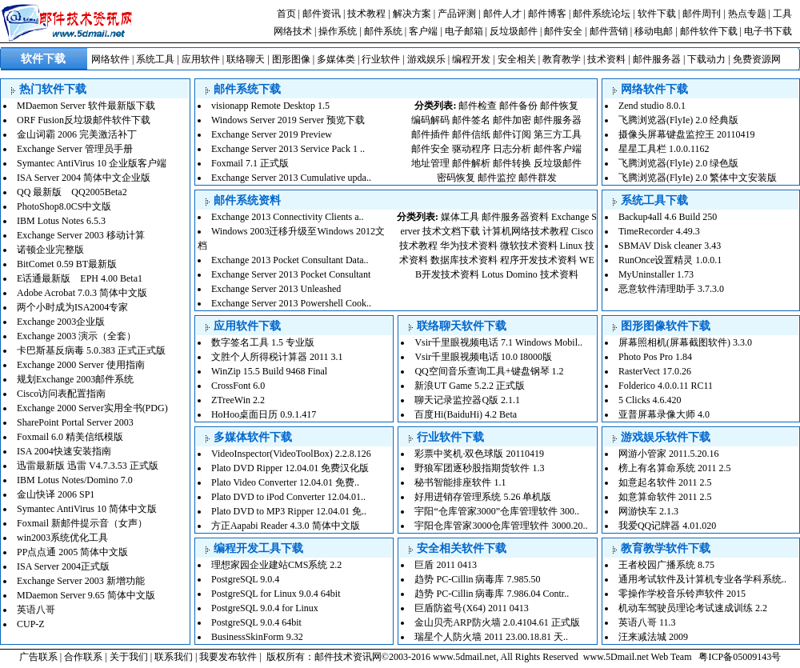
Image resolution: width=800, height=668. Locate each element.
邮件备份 (518, 105)
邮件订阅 (512, 134)
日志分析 (512, 148)
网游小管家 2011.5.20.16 (668, 453)
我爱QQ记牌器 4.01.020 (667, 525)
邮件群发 (537, 177)
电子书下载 (768, 31)
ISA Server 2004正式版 (63, 566)
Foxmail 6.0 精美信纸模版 (70, 436)
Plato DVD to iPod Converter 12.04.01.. (288, 496)
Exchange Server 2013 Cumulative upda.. (291, 177)
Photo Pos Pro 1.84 (655, 356)
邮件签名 (471, 120)
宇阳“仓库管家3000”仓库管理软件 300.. (496, 511)
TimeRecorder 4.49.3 (659, 231)
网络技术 (293, 31)
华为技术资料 (469, 245)
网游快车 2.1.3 (648, 511)
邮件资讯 (321, 13)
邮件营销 (609, 31)
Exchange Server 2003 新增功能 (81, 580)
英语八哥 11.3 (647, 622)
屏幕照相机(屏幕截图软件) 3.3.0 (685, 342)
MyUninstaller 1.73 (656, 274)
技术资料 (606, 59)
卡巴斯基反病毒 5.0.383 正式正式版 (91, 350)
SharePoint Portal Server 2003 (75, 422)
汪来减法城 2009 (653, 636)
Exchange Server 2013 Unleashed (276, 288)
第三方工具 (558, 134)
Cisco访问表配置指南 (61, 393)
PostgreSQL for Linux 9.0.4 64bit (276, 593)
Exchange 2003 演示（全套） (76, 336)
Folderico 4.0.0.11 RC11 (665, 385)
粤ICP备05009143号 (739, 656)
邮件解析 (471, 163)
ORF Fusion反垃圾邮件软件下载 (83, 120)
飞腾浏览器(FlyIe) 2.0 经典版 (678, 120)
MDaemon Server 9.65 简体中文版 (86, 595)
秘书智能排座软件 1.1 (460, 482)
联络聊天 (245, 59)
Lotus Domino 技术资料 (530, 274)
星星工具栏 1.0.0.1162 (664, 148)
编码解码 (430, 120)
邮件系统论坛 (601, 13)
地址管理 (430, 163)
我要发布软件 (228, 656)
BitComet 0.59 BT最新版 (67, 264)
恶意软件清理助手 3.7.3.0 (671, 288)
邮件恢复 (559, 105)
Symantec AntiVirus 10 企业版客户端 (91, 163)
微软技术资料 (529, 245)
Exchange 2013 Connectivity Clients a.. (287, 216)
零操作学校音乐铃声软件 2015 (682, 593)
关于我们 (129, 656)
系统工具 (155, 59)
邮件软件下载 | (712, 31)
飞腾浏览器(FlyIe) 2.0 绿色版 (678, 163)
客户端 (423, 31)
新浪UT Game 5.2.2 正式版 (469, 385)
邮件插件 (430, 134)
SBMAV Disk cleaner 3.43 (669, 245)
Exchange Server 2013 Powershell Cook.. (291, 303)
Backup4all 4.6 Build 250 (667, 216)
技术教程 (366, 13)
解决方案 (412, 13)
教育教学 (561, 59)
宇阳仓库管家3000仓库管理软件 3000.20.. (500, 525)
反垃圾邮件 (514, 31)
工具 (782, 13)
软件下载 (657, 13)
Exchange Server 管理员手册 (75, 148)
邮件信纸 (471, 134)
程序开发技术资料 (538, 260)
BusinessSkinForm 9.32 (257, 636)
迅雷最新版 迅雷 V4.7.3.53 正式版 (87, 465)
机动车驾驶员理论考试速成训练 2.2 (692, 608)
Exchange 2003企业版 (61, 321)
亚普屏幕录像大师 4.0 (664, 414)
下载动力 (706, 59)
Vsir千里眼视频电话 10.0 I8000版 (483, 356)
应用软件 (201, 59)
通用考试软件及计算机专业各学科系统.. (702, 579)
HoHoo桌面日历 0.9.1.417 (263, 414)
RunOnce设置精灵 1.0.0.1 (670, 260)
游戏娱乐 (426, 59)
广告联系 (38, 656)
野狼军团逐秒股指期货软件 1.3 (479, 468)
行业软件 (381, 59)
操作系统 (337, 31)
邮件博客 (547, 13)
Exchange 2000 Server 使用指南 (81, 364)
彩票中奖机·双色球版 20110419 (479, 453)
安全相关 (517, 59)
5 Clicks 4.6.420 (650, 400)
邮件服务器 (657, 59)
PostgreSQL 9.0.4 (245, 579)
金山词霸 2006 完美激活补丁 (77, 134)
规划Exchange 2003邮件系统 (75, 379)
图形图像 (291, 59)
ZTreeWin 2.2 (238, 400)
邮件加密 (512, 120)
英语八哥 (36, 609)
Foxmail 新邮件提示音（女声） (82, 523)
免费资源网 (757, 59)
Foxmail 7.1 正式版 (250, 163)
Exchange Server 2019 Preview (271, 134)
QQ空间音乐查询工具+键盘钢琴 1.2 (488, 371)
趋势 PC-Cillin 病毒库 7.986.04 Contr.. (491, 593)
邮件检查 (477, 105)
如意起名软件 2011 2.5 (665, 482)
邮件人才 (502, 13)
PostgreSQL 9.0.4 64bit (256, 622)
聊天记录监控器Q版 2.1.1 (467, 400)
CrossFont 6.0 (238, 385)
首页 (286, 13)
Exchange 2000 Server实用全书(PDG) (92, 408)
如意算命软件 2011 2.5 (665, 496)
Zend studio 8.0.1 (652, 105)
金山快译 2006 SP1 (55, 494)
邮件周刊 (701, 13)
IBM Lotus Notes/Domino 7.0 (75, 480)
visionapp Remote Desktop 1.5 (270, 105)
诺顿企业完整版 (50, 249)
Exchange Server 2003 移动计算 (81, 235)
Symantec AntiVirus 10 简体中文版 (87, 508)
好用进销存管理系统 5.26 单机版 (482, 496)
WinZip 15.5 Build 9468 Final (269, 371)
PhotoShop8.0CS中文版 (64, 206)
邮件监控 (497, 177)
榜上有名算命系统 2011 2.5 (674, 468)
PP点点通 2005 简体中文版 (72, 552)
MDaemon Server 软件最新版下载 (86, 105)
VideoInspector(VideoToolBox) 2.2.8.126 (291, 453)
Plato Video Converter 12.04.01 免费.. (285, 482)
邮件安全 (563, 31)
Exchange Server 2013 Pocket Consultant (290, 274)
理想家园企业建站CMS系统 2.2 (276, 564)
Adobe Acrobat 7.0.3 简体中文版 (82, 292)
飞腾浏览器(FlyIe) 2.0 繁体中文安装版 (697, 177)
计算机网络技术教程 (525, 231)
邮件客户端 (558, 148)
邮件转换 (512, 163)
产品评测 (457, 13)
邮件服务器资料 (515, 216)
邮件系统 (383, 31)
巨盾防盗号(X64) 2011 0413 (471, 608)
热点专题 (747, 13)
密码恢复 (456, 177)
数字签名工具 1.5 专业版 (262, 342)
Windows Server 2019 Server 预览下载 (288, 120)
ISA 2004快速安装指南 (64, 451)
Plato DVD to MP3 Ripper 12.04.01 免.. (288, 511)
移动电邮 (653, 31)
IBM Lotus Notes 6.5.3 (61, 220)
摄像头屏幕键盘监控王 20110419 (686, 134)
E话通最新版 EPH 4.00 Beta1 (79, 278)
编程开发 (471, 59)
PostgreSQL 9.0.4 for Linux (264, 608)
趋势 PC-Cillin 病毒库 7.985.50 (477, 579)
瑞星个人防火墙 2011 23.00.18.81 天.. (491, 636)
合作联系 (83, 656)
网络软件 (110, 59)
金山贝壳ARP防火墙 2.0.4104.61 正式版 (496, 622)
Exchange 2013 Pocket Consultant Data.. (290, 260)
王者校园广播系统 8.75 (666, 564)
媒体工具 (460, 216)
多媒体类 (336, 59)
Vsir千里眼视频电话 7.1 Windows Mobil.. (498, 342)
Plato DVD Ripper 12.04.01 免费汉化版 (290, 468)
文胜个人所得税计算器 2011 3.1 (277, 356)
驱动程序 (471, 148)
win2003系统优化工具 (62, 537)
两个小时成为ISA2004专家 (72, 307)
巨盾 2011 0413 (445, 564)
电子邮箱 (464, 31)
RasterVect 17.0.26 (654, 371)
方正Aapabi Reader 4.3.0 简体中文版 (285, 525)
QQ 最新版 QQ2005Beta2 (72, 192)
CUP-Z (31, 624)
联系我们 (173, 656)
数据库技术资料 (464, 260)
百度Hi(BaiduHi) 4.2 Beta (465, 414)
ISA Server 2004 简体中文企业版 (83, 177)
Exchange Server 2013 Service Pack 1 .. (288, 148)
